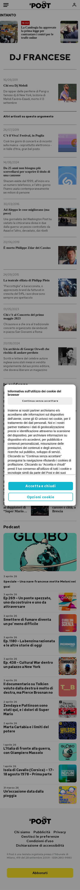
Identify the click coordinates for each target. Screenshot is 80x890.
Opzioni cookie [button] (40, 497)
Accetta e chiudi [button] (40, 486)
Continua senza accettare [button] (40, 401)
